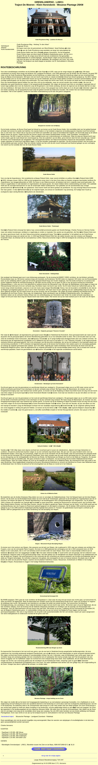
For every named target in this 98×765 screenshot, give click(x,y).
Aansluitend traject (7, 716)
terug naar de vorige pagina (51, 755)
